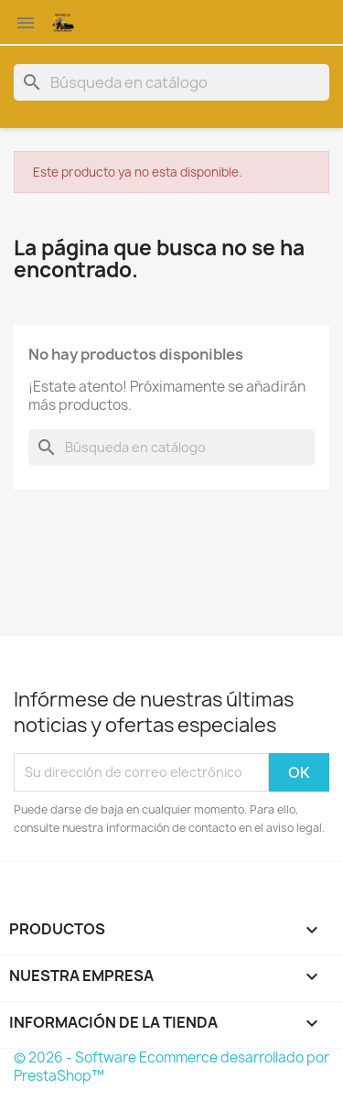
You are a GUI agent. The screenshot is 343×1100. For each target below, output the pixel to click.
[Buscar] (171, 82)
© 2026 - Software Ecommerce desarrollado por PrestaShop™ (171, 1066)
